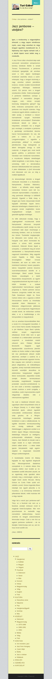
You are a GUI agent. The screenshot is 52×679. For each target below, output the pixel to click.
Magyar (21, 565)
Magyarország (22, 586)
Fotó (18, 595)
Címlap (14, 19)
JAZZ (17, 556)
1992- (20, 630)
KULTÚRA (18, 597)
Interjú (19, 584)
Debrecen (21, 573)
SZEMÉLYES (20, 663)
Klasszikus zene (22, 600)
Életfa (19, 652)
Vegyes (21, 567)
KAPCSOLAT (20, 665)
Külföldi (21, 562)
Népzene (20, 603)
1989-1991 (22, 627)
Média (19, 633)
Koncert (19, 581)
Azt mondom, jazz (23, 644)
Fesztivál (20, 570)
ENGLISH (18, 660)
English (19, 592)
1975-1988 (22, 624)
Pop (18, 605)
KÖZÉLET (18, 616)
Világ (18, 589)
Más (19, 578)
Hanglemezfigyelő (23, 608)
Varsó (20, 576)
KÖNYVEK (19, 641)
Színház (19, 611)
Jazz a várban (22, 654)
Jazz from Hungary (23, 646)
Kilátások (20, 657)
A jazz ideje (21, 649)
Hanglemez (21, 559)
